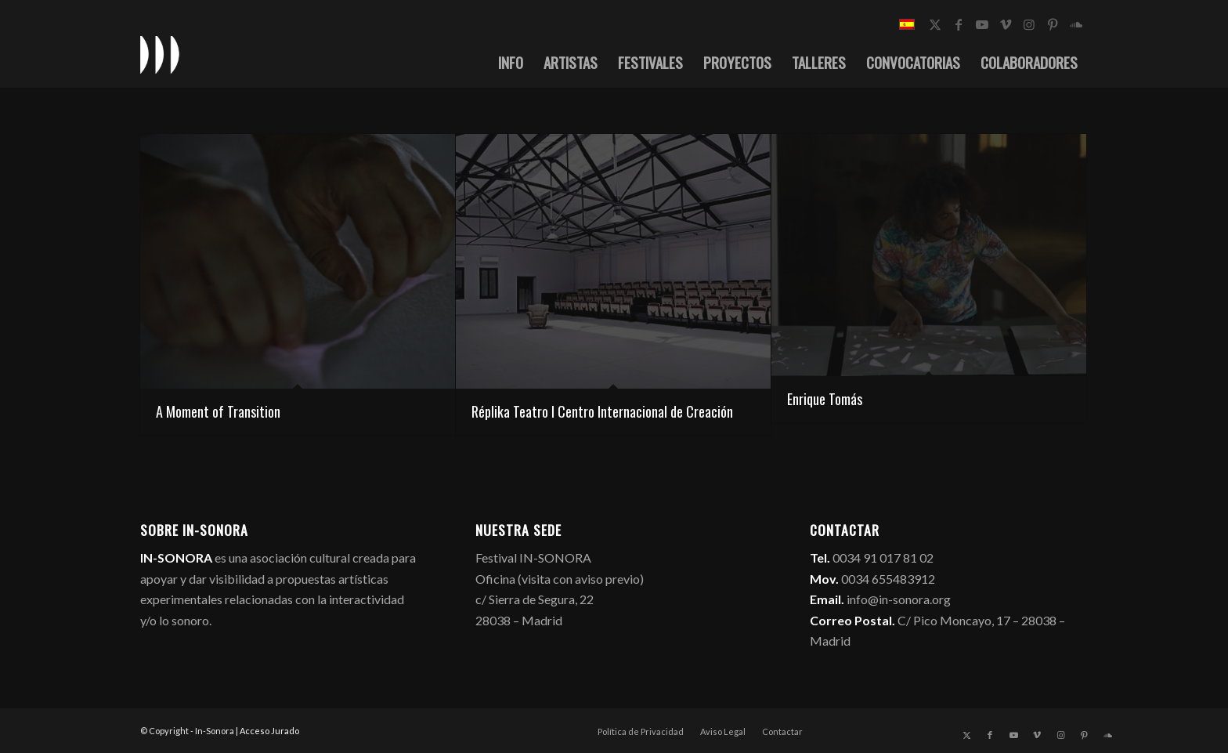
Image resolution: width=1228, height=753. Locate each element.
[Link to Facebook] (958, 24)
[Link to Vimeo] (1005, 24)
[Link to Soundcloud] (1076, 24)
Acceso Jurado (269, 731)
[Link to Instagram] (1029, 24)
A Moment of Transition (218, 411)
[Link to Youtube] (982, 24)
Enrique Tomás (824, 399)
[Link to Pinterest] (1052, 24)
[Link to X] (935, 24)
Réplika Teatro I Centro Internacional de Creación (602, 411)
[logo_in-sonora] (159, 54)
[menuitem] (510, 62)
